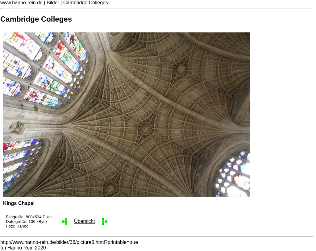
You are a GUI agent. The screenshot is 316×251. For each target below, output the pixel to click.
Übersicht (84, 221)
